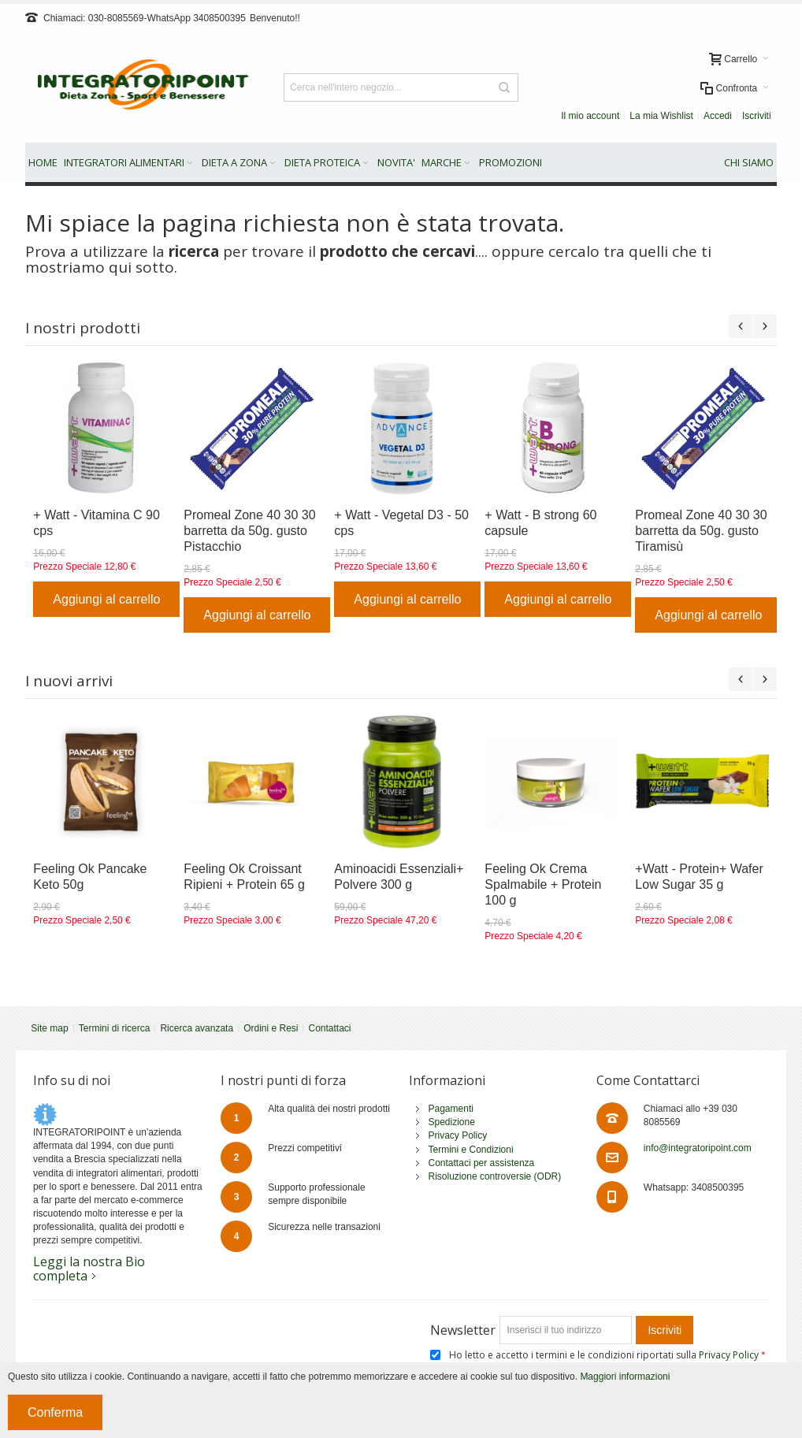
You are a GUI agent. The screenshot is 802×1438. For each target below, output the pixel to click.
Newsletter (463, 1330)
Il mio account (590, 115)
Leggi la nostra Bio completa (89, 1268)
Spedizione (452, 1122)
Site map (49, 1028)
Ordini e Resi (270, 1028)
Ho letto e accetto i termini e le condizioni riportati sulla (605, 1355)
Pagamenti (451, 1108)
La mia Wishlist (661, 115)
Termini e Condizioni (471, 1149)
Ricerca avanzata (196, 1028)
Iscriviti (756, 115)
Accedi (718, 115)
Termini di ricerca (114, 1028)
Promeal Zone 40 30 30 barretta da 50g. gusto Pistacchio (249, 530)
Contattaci (329, 1028)
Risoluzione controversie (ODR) (495, 1176)
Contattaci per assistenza (482, 1163)
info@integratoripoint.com (698, 1148)
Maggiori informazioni (625, 1376)
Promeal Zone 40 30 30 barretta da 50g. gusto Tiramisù (701, 530)
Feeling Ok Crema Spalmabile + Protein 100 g (543, 884)
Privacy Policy (458, 1135)
